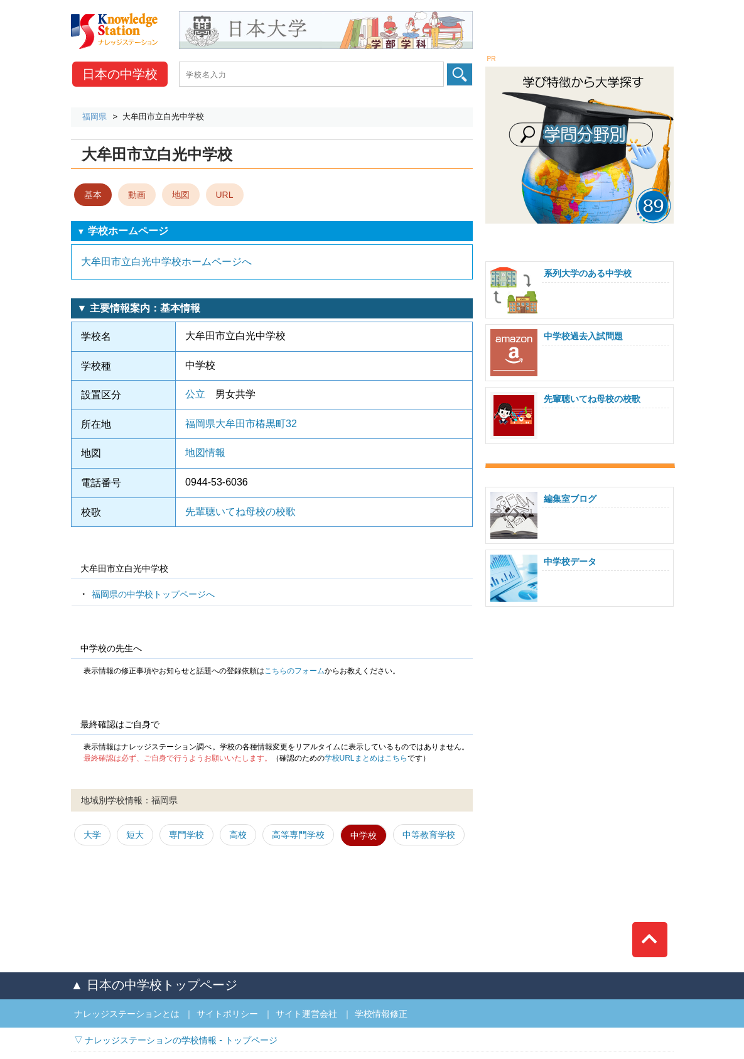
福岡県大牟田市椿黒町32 (241, 423)
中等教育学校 (428, 835)
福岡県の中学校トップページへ (153, 594)
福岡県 (94, 116)
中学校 (120, 74)
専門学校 (186, 835)
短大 (135, 835)
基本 (93, 195)
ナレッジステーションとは (127, 1014)
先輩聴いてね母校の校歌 (240, 511)
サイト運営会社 (306, 1014)
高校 (238, 835)
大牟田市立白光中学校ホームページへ (166, 261)
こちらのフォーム (294, 670)
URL (225, 195)
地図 (181, 195)
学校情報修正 (381, 1014)
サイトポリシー (227, 1014)
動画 (137, 195)
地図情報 (205, 452)
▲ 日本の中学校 (154, 985)
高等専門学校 (298, 835)
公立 (195, 394)
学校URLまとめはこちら (366, 758)
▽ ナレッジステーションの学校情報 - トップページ (176, 1040)
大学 (92, 835)
